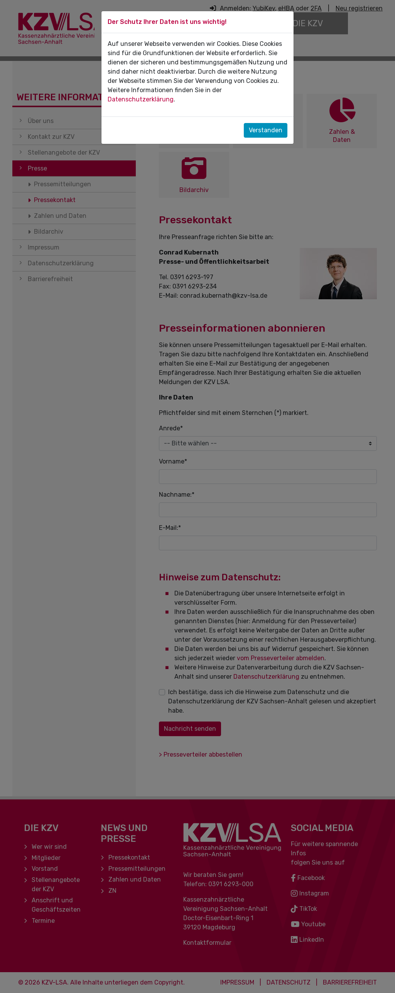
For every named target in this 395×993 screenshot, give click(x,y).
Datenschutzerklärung (141, 99)
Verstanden (265, 130)
